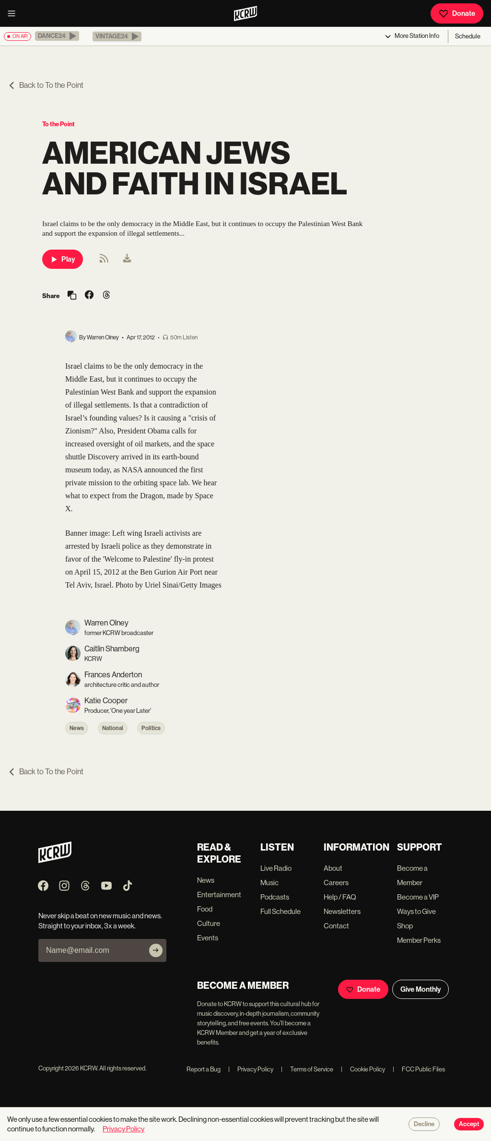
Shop (405, 926)
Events (207, 938)
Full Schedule (280, 911)
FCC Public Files (419, 1069)
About (333, 868)
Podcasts (274, 897)
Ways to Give (416, 911)
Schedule (467, 36)
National (112, 728)
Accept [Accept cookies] (469, 1124)
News (77, 728)
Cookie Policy (363, 1069)
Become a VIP (418, 897)
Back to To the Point (45, 85)
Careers (336, 882)
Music (269, 882)
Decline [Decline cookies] (424, 1124)
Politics (151, 728)
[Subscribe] (156, 950)
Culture (208, 923)
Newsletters (342, 911)
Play (62, 259)
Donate (457, 13)
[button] (57, 36)
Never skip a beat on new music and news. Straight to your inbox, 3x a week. (100, 921)
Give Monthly (420, 989)
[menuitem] (127, 259)
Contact (336, 926)
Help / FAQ (340, 897)
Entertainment (219, 894)
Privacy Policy (250, 1069)
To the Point (58, 124)
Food (204, 909)
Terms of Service (307, 1069)
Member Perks (419, 940)
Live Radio (276, 868)
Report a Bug (204, 1069)
